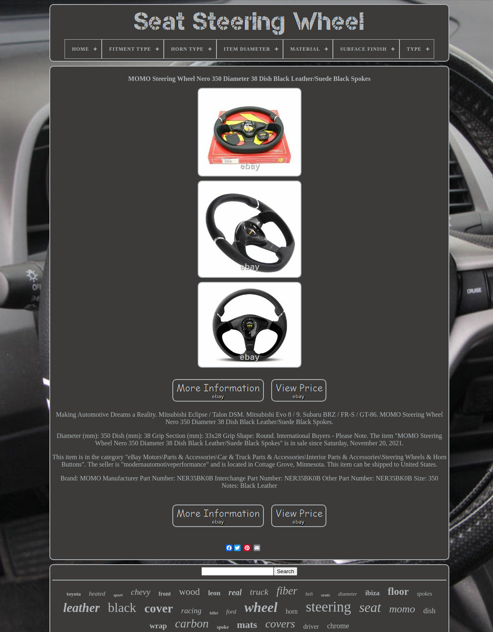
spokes (424, 594)
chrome (338, 626)
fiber (287, 591)
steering (328, 607)
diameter (347, 594)
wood (189, 592)
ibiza (372, 593)
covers (280, 623)
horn (291, 611)
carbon (192, 623)
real (235, 592)
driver (311, 626)
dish (429, 611)
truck (259, 592)
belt (309, 594)
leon (214, 593)
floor (398, 591)
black (122, 607)
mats (247, 624)
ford (231, 611)
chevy (140, 592)
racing (191, 610)
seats (325, 594)
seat (370, 607)
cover (159, 608)
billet (214, 613)
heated (97, 593)
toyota (74, 594)
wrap (158, 625)
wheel (260, 607)
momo (402, 609)
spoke (223, 627)
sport (118, 594)
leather (81, 608)
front (164, 594)
